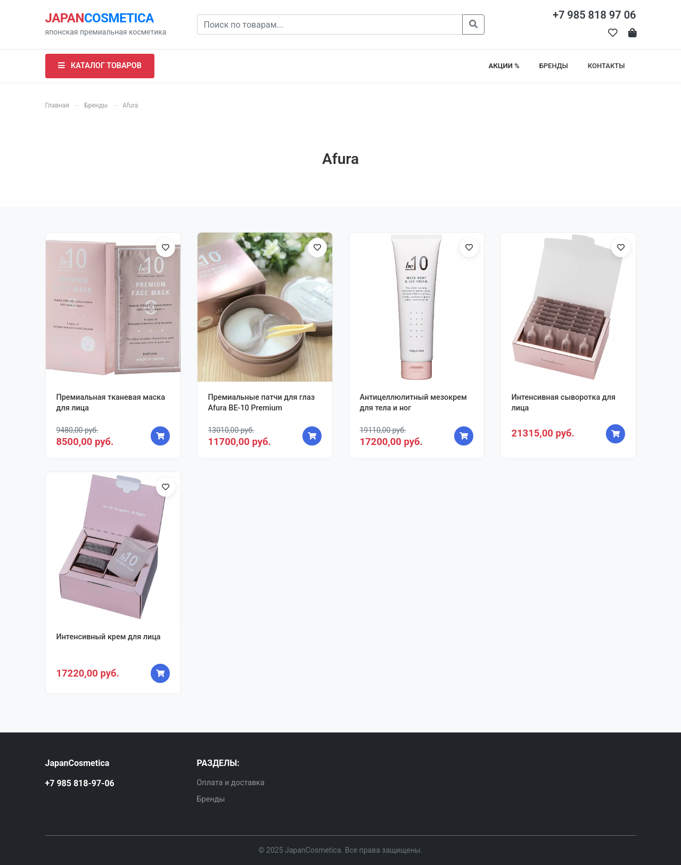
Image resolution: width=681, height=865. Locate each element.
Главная (57, 105)
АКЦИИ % (504, 66)
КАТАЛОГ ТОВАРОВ (100, 65)
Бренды (96, 105)
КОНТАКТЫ (606, 66)
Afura (130, 105)
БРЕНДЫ (553, 66)
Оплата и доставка (231, 782)
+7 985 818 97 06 (594, 15)
